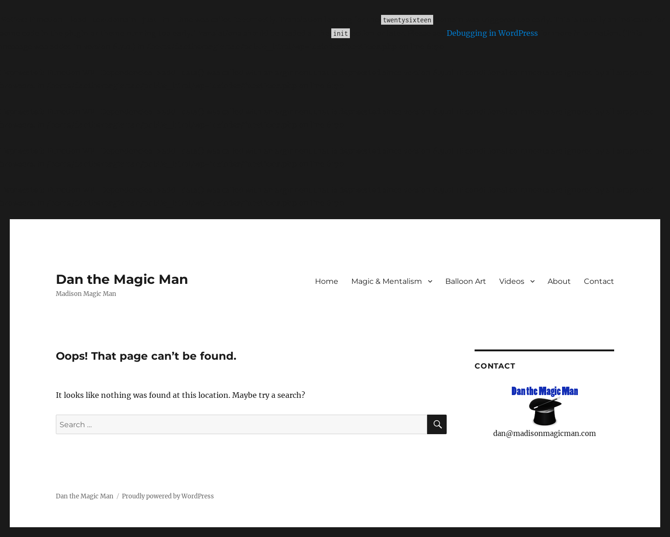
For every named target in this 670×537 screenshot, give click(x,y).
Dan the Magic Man (122, 279)
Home (326, 281)
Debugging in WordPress (492, 33)
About (559, 281)
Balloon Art (465, 281)
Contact (599, 281)
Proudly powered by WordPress (168, 496)
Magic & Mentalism (386, 281)
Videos (511, 281)
